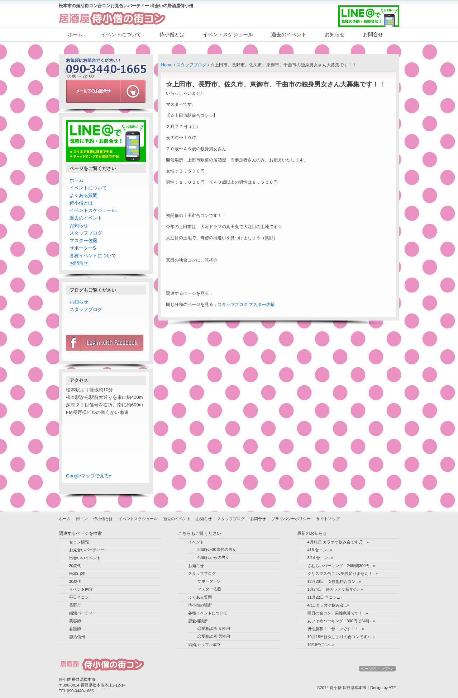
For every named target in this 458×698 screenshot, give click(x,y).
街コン (82, 519)
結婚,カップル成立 (204, 644)
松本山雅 (77, 573)
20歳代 (75, 565)
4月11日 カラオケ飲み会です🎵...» (338, 542)
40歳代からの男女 (213, 557)
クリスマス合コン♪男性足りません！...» (342, 573)
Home (167, 64)
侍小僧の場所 (200, 605)
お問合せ (373, 34)
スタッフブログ (191, 64)
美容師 (75, 621)
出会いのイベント (85, 558)
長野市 (75, 605)
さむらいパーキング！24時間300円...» (341, 565)
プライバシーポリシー (291, 519)
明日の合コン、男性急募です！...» (337, 613)
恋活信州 (77, 637)
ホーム (75, 34)
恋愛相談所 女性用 (213, 628)
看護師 (75, 629)
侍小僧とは (172, 34)
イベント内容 (81, 589)
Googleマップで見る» (88, 475)
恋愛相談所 (198, 621)
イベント (196, 542)
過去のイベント (288, 34)
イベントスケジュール (228, 34)
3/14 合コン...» (320, 558)
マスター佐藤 (262, 304)
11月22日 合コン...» (325, 597)
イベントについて (121, 34)
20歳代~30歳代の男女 (216, 549)
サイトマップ (328, 519)
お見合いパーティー (87, 550)
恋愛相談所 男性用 (213, 636)
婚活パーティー (83, 613)
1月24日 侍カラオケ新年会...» (335, 589)
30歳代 (75, 581)
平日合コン (79, 597)
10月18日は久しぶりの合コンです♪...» (341, 637)
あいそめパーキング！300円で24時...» (341, 621)
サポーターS (83, 248)
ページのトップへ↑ (377, 668)
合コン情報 (79, 542)
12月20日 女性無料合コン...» (334, 581)
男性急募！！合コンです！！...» (335, 629)
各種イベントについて (93, 255)
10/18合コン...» (321, 644)
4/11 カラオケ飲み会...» (328, 605)
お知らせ (335, 34)
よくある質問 (83, 195)
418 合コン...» (320, 550)
